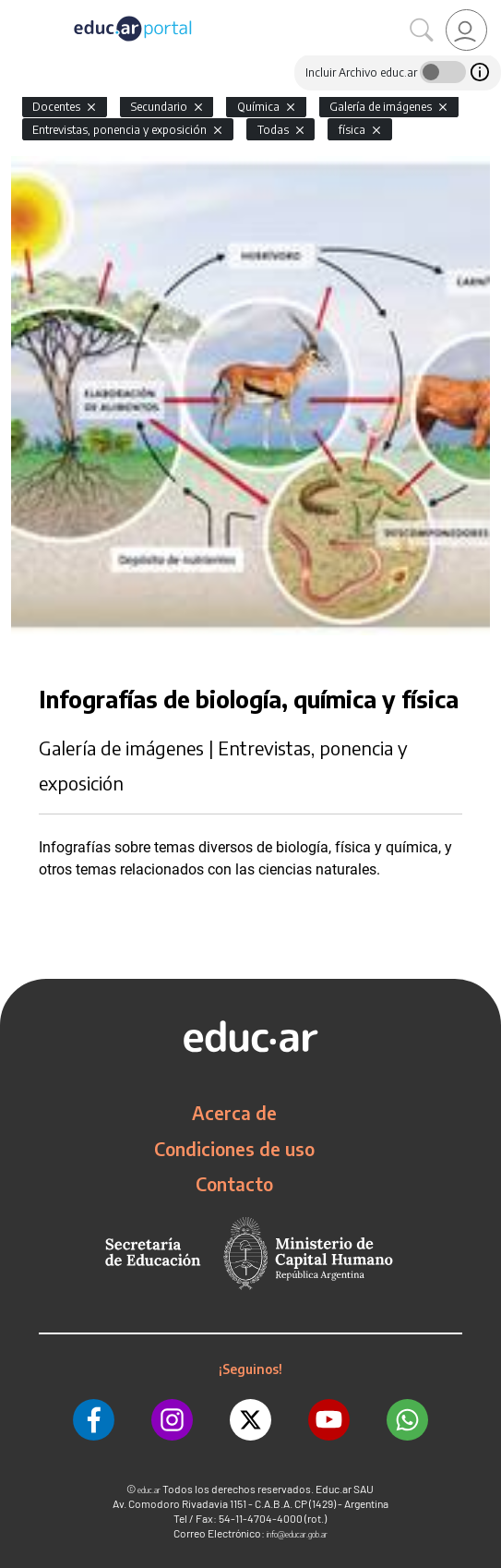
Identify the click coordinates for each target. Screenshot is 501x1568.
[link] (466, 30)
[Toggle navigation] (17, 10)
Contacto (234, 1184)
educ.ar (149, 1490)
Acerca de (234, 1113)
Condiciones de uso (234, 1149)
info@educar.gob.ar (297, 1534)
